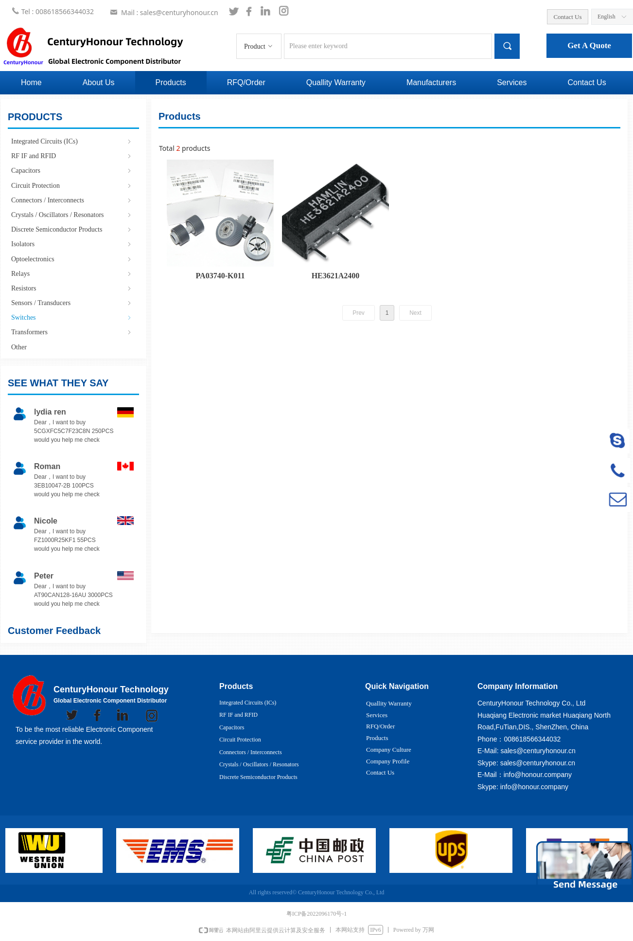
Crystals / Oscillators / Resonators (72, 214)
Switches (72, 317)
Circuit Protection (72, 185)
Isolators (72, 244)
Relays (72, 273)
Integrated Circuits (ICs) (72, 141)
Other (19, 347)
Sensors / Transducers (72, 303)
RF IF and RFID (72, 156)
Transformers (72, 332)
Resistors (72, 288)
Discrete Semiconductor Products (72, 229)
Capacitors (72, 170)
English (606, 16)
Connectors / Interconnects (72, 200)
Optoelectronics (72, 259)
